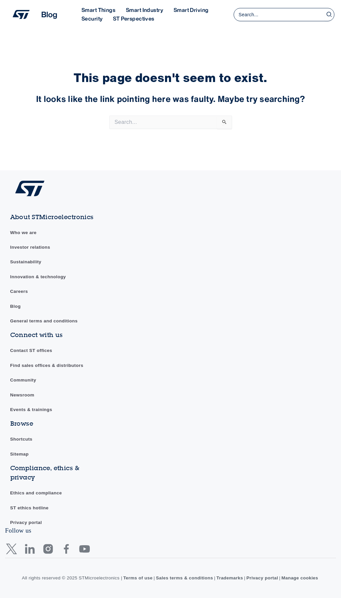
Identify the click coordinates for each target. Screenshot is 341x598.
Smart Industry (144, 10)
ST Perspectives (133, 19)
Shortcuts (21, 439)
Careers (19, 291)
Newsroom (22, 394)
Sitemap (19, 454)
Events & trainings (31, 409)
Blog (15, 306)
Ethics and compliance (36, 492)
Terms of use (138, 577)
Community (23, 380)
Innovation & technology (38, 276)
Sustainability (25, 261)
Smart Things (98, 10)
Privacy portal (26, 522)
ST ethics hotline (29, 507)
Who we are (23, 232)
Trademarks (229, 577)
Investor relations (30, 247)
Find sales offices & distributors (47, 365)
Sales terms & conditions (184, 577)
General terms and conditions (44, 320)
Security (92, 19)
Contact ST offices (31, 350)
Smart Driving (191, 10)
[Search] (329, 14)
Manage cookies (299, 577)
